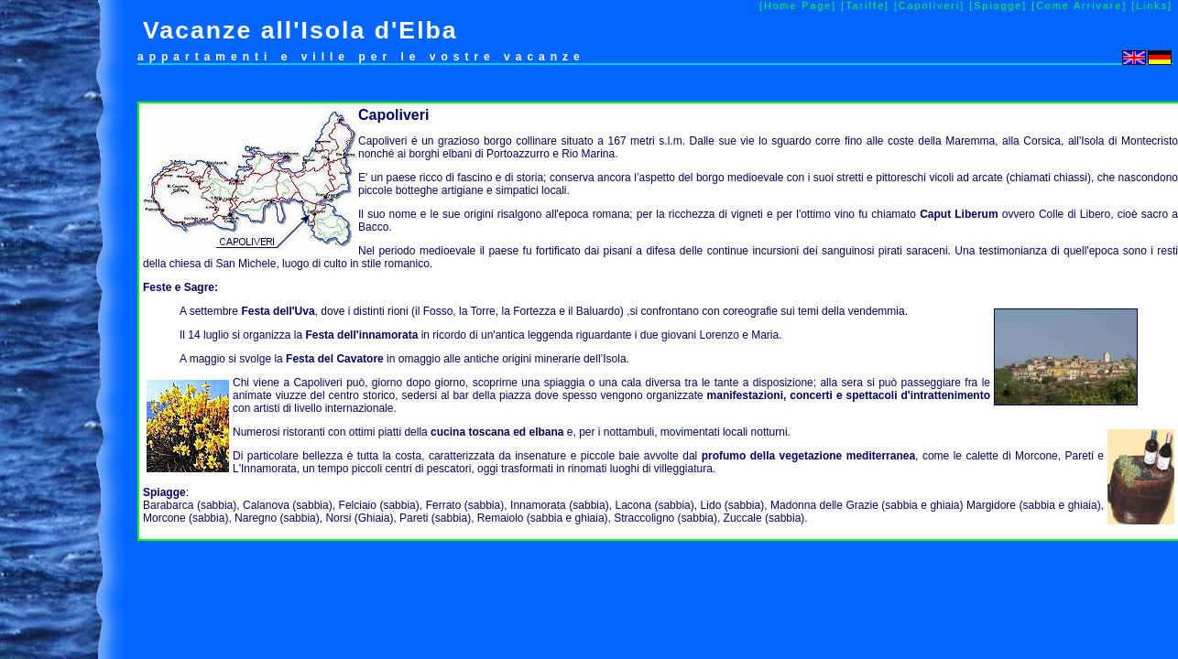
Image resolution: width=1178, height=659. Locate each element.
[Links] (1152, 5)
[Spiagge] (998, 5)
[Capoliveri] (929, 5)
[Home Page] (797, 5)
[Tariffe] (865, 5)
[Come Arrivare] (1079, 5)
